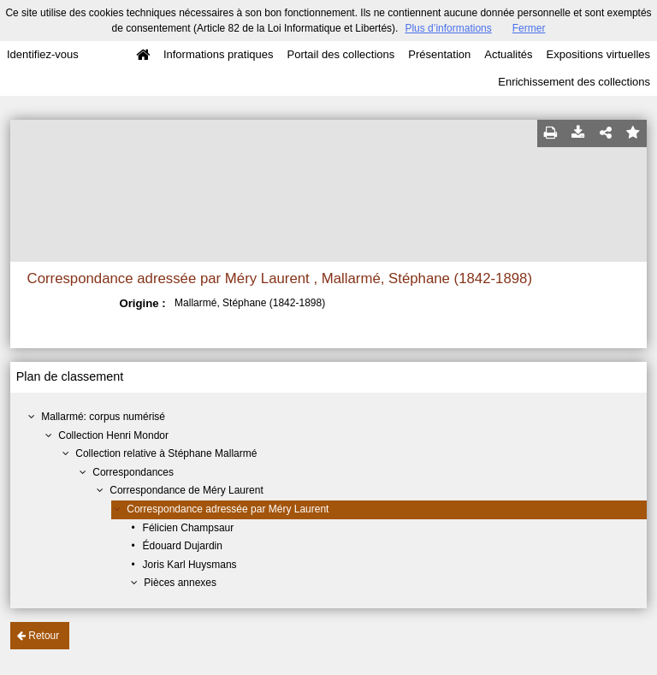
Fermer (529, 28)
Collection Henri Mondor (113, 435)
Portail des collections (341, 54)
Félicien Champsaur (188, 528)
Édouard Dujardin (182, 546)
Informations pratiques (218, 54)
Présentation (439, 54)
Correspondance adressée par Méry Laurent (227, 509)
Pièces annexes (180, 583)
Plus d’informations (448, 28)
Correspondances (133, 472)
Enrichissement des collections (574, 81)
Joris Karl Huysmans (190, 565)
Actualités (508, 54)
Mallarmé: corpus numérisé (103, 417)
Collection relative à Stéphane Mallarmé (166, 453)
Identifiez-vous (43, 54)
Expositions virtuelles (598, 54)
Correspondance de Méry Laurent (186, 490)
